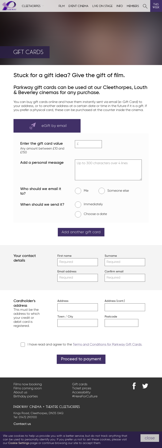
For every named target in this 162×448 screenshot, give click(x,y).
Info (120, 5)
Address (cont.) (111, 301)
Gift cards (79, 384)
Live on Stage (103, 5)
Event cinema (79, 5)
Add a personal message (42, 163)
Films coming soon (28, 388)
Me (81, 191)
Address (62, 301)
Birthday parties (26, 396)
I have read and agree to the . (85, 344)
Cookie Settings (18, 443)
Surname (111, 255)
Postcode (111, 316)
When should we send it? (43, 205)
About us (20, 392)
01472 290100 (28, 417)
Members (133, 5)
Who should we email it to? (43, 191)
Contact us (22, 424)
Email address (63, 271)
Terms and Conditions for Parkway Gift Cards (107, 344)
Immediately (89, 204)
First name (63, 255)
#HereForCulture (84, 396)
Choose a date (91, 214)
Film (62, 5)
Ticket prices (81, 388)
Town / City (63, 316)
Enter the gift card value (43, 148)
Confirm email (111, 271)
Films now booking (28, 384)
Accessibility (81, 392)
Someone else (114, 191)
